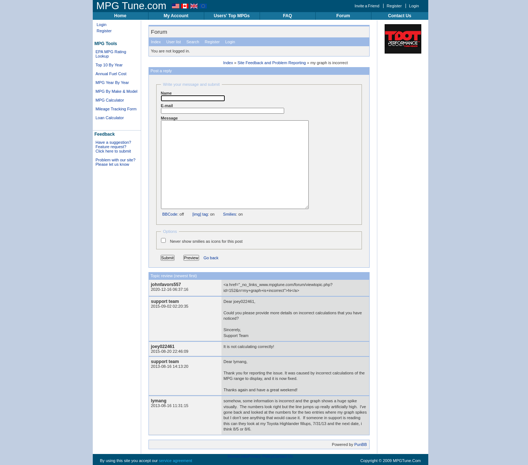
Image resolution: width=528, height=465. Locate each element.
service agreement (175, 460)
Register (394, 6)
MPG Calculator (110, 100)
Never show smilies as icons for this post (202, 241)
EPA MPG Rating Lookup (111, 54)
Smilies (229, 214)
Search (192, 42)
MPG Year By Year (112, 82)
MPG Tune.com (131, 5)
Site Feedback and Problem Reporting (272, 63)
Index (156, 42)
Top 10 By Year (109, 65)
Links (243, 456)
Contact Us (399, 15)
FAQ (287, 15)
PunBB (360, 444)
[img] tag (200, 214)
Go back (211, 258)
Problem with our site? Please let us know (116, 162)
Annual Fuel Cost (111, 74)
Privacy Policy (260, 456)
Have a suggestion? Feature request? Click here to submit (113, 146)
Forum (343, 15)
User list (173, 42)
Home (120, 15)
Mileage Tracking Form (116, 109)
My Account (176, 15)
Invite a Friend (367, 6)
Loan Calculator (110, 118)
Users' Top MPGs (232, 15)
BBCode (169, 214)
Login (414, 6)
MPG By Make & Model (117, 91)
